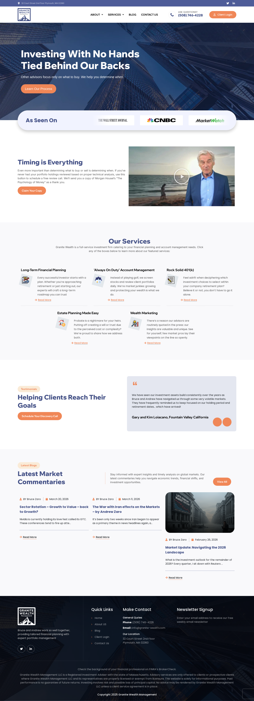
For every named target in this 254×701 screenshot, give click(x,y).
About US (100, 624)
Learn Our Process (38, 90)
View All (222, 483)
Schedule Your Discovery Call (40, 417)
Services (116, 14)
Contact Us (149, 14)
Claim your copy (32, 192)
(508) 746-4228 (190, 15)
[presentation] (217, 422)
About (96, 14)
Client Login (102, 637)
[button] (96, 14)
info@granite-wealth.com (148, 628)
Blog (132, 14)
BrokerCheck (167, 669)
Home (98, 618)
